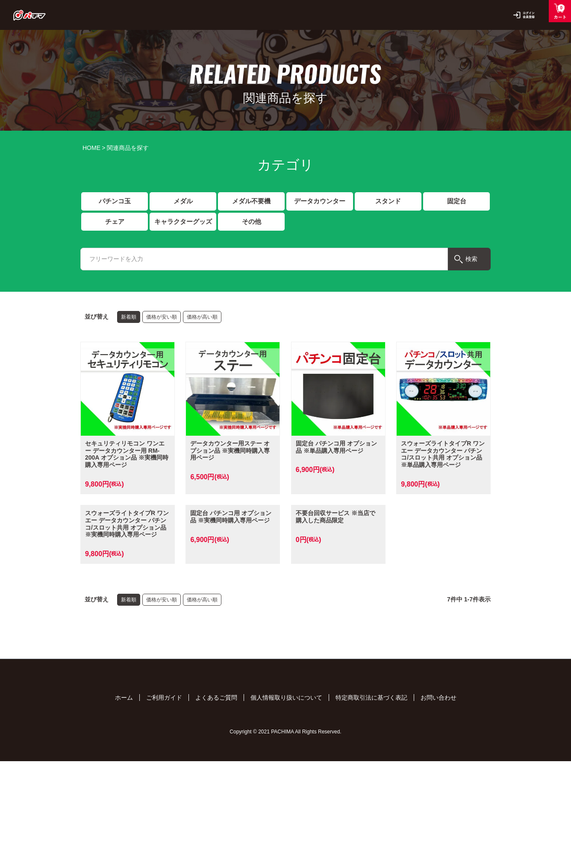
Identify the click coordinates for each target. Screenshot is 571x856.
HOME (91, 147)
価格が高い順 (202, 318)
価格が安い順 (161, 318)
